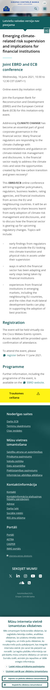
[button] (45, 3)
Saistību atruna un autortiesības (25, 451)
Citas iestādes (14, 430)
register (11, 355)
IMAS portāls (14, 548)
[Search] (23, 8)
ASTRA (10, 539)
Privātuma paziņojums (19, 456)
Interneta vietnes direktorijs (20, 556)
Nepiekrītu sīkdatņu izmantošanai (27, 685)
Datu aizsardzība (16, 465)
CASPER (11, 544)
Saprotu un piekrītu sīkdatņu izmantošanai (27, 678)
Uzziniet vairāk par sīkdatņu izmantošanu (27, 671)
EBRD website (35, 382)
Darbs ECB (12, 421)
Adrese (10, 503)
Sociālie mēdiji (15, 513)
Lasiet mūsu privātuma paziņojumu (27, 666)
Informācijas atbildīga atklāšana (24, 475)
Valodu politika (15, 461)
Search (35, 8)
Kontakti (11, 491)
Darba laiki (13, 508)
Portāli (10, 534)
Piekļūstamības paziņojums (22, 470)
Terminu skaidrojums (19, 426)
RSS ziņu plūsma (16, 517)
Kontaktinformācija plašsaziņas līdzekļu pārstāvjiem (24, 498)
